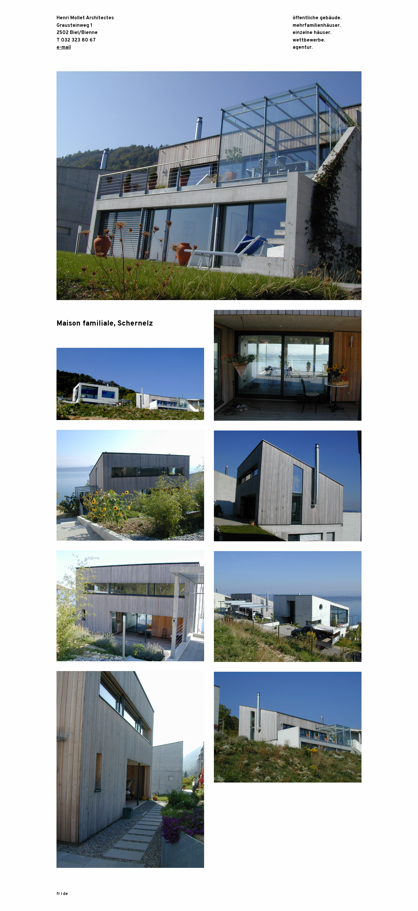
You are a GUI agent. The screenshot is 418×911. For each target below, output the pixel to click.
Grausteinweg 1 (74, 26)
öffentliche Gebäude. (317, 18)
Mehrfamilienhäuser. (317, 26)
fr (58, 894)
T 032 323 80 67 (76, 40)
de (65, 894)
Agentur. (303, 47)
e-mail (63, 47)
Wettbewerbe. (309, 40)
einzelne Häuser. (312, 33)
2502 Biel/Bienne (77, 33)
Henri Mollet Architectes (85, 18)
